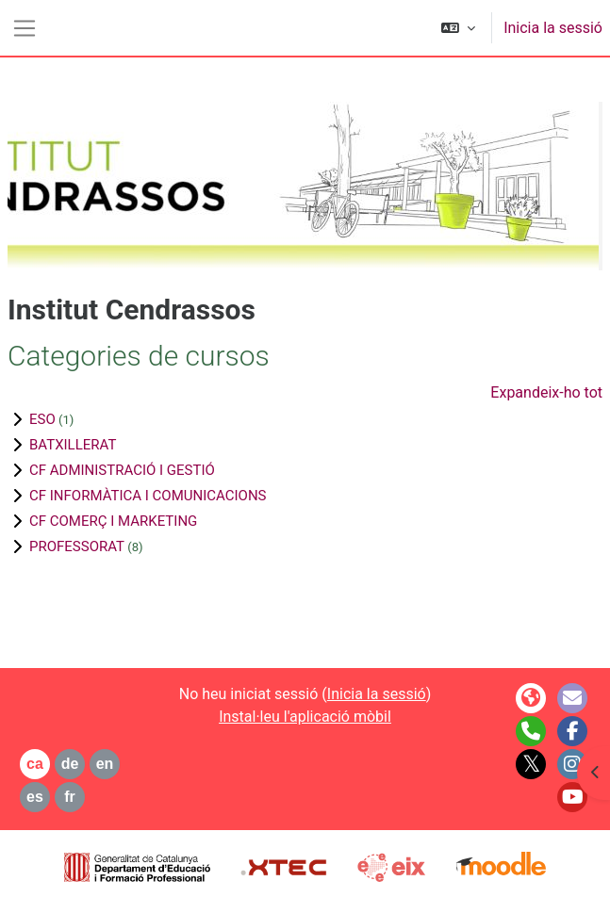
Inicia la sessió (552, 28)
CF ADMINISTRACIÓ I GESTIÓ (122, 470)
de (70, 764)
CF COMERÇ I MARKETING (113, 521)
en (105, 764)
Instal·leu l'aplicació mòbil (305, 717)
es (34, 797)
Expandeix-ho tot (546, 392)
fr (69, 797)
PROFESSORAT (76, 546)
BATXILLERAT (72, 444)
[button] (458, 28)
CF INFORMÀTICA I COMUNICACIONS (148, 495)
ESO (42, 419)
